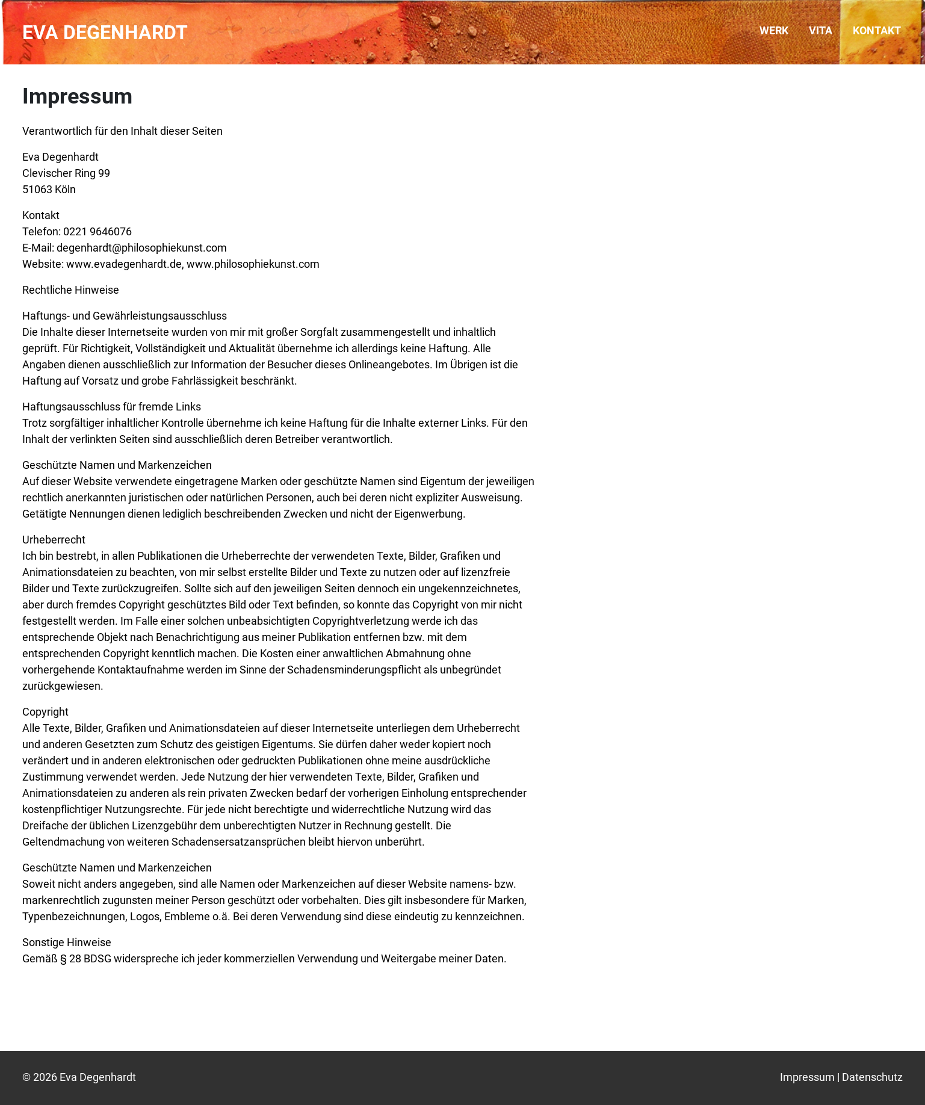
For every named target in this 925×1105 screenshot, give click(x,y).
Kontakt (877, 30)
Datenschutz (872, 1077)
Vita (820, 30)
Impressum (807, 1077)
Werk (773, 30)
